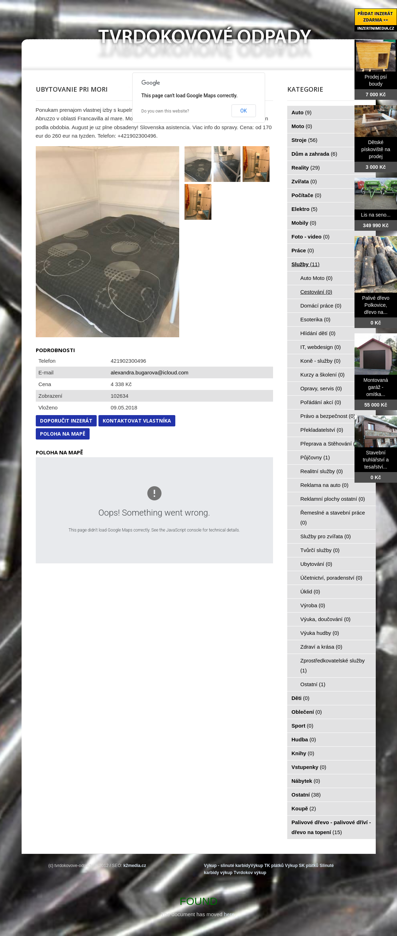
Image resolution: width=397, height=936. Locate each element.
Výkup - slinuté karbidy (227, 865)
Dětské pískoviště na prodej (375, 149)
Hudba (303, 739)
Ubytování (316, 564)
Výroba (312, 605)
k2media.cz (134, 865)
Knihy (302, 753)
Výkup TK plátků (267, 865)
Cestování (316, 292)
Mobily (303, 223)
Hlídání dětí (317, 333)
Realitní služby (321, 471)
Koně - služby (320, 361)
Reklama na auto (324, 485)
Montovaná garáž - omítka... (375, 387)
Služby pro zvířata (325, 536)
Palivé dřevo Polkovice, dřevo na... (375, 305)
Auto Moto (316, 278)
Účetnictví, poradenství (331, 578)
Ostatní (312, 684)
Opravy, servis (321, 388)
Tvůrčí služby (320, 550)
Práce (302, 250)
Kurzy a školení (322, 375)
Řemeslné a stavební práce (332, 518)
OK (243, 111)
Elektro (304, 209)
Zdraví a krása (321, 647)
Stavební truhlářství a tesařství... (376, 460)
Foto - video (310, 237)
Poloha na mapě (62, 433)
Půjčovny (315, 457)
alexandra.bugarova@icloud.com (150, 372)
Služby (305, 264)
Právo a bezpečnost (327, 416)
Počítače (306, 195)
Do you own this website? (165, 111)
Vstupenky (308, 767)
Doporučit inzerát (66, 420)
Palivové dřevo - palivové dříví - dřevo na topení (331, 827)
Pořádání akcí (320, 402)
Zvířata (304, 181)
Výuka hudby (319, 633)
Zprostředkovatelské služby (332, 665)
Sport (302, 726)
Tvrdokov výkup (250, 872)
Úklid (310, 591)
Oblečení (306, 712)
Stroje (304, 140)
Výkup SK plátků (301, 865)
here (229, 914)
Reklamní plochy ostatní (332, 499)
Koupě (303, 808)
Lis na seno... (375, 215)
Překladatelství (321, 430)
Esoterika (315, 319)
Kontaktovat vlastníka (137, 420)
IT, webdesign (320, 347)
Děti (300, 698)
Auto (301, 112)
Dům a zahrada (314, 154)
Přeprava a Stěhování (330, 444)
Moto (301, 126)
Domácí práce (320, 306)
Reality (305, 168)
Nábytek (305, 781)
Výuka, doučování (325, 619)
